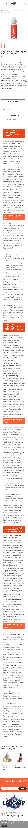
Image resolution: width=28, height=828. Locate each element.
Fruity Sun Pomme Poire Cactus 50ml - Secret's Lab (7, 767)
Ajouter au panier (13, 101)
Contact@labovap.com (14, 816)
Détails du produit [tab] (14, 119)
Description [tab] (14, 116)
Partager (8, 109)
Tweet (10, 109)
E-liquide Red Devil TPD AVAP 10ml (20, 767)
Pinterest (12, 109)
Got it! (5, 825)
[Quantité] (5, 97)
